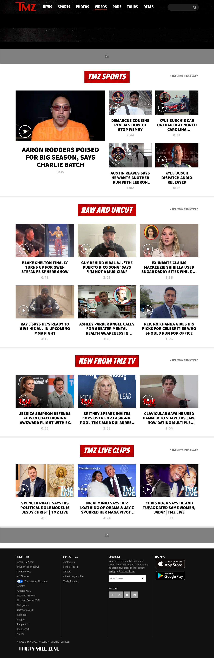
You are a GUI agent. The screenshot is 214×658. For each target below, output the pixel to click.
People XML (23, 624)
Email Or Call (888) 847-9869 (54, 21)
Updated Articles (26, 595)
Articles (21, 586)
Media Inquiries (71, 581)
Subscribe (142, 578)
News (23, 35)
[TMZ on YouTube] (127, 594)
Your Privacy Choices (32, 581)
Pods (133, 35)
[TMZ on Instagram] (35, 6)
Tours (158, 35)
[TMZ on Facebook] (18, 6)
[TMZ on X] (23, 6)
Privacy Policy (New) (28, 566)
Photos (79, 35)
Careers (67, 571)
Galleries (21, 614)
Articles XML (24, 590)
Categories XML (25, 610)
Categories (23, 605)
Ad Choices (23, 576)
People (20, 619)
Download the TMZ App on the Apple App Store (170, 564)
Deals (184, 35)
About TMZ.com (25, 562)
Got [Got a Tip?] (26, 21)
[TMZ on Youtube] (29, 6)
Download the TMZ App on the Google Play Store (170, 575)
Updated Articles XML (28, 600)
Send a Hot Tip (71, 566)
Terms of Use (24, 571)
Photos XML (23, 629)
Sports (49, 35)
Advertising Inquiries (74, 576)
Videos (108, 35)
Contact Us (69, 562)
